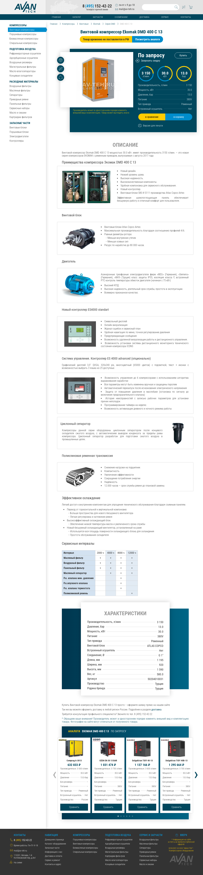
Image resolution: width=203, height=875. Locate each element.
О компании (121, 17)
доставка (156, 709)
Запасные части (20, 123)
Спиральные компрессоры (23, 43)
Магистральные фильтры (23, 66)
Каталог (77, 17)
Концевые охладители (21, 75)
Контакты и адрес (53, 864)
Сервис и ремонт (52, 860)
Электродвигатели (19, 136)
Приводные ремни (19, 99)
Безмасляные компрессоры (24, 38)
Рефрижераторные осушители (25, 53)
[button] (118, 816)
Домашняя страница (54, 839)
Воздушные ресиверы (21, 62)
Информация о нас (53, 852)
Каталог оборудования (55, 843)
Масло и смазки (18, 112)
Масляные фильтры (20, 90)
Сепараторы (16, 94)
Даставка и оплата (53, 856)
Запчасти (98, 17)
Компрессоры (18, 25)
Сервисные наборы (19, 108)
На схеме (18, 862)
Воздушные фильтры (20, 86)
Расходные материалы (24, 81)
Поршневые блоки (19, 131)
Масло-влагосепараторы (23, 71)
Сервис (165, 17)
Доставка (144, 17)
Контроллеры (17, 140)
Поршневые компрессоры (23, 34)
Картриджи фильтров (21, 117)
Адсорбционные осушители (24, 57)
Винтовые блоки (18, 127)
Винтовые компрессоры (22, 29)
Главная (56, 17)
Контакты (186, 17)
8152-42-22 (97, 6)
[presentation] (54, 774)
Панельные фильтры (20, 103)
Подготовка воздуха (23, 49)
